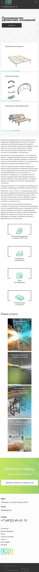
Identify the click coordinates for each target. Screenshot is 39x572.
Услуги (3, 534)
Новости (4, 539)
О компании (5, 528)
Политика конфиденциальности (12, 570)
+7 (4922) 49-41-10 (9, 6)
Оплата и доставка (7, 537)
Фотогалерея (5, 542)
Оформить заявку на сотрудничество (19, 482)
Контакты (4, 545)
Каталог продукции (7, 531)
